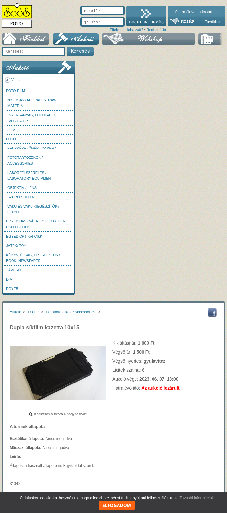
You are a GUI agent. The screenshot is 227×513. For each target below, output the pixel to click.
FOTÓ (11, 139)
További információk (197, 498)
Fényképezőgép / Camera (32, 148)
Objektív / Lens (22, 188)
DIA (9, 279)
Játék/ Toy (16, 246)
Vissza (16, 80)
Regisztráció (156, 30)
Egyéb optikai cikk (24, 236)
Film (11, 130)
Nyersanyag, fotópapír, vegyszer (32, 118)
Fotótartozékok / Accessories (25, 160)
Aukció (15, 312)
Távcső (13, 270)
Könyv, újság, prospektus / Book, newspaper (33, 258)
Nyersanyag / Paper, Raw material (32, 103)
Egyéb (12, 289)
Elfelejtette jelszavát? (126, 30)
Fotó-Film (15, 91)
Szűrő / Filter (21, 197)
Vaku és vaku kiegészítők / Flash (33, 209)
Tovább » (213, 22)
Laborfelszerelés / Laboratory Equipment (30, 175)
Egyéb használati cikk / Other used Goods (35, 224)
